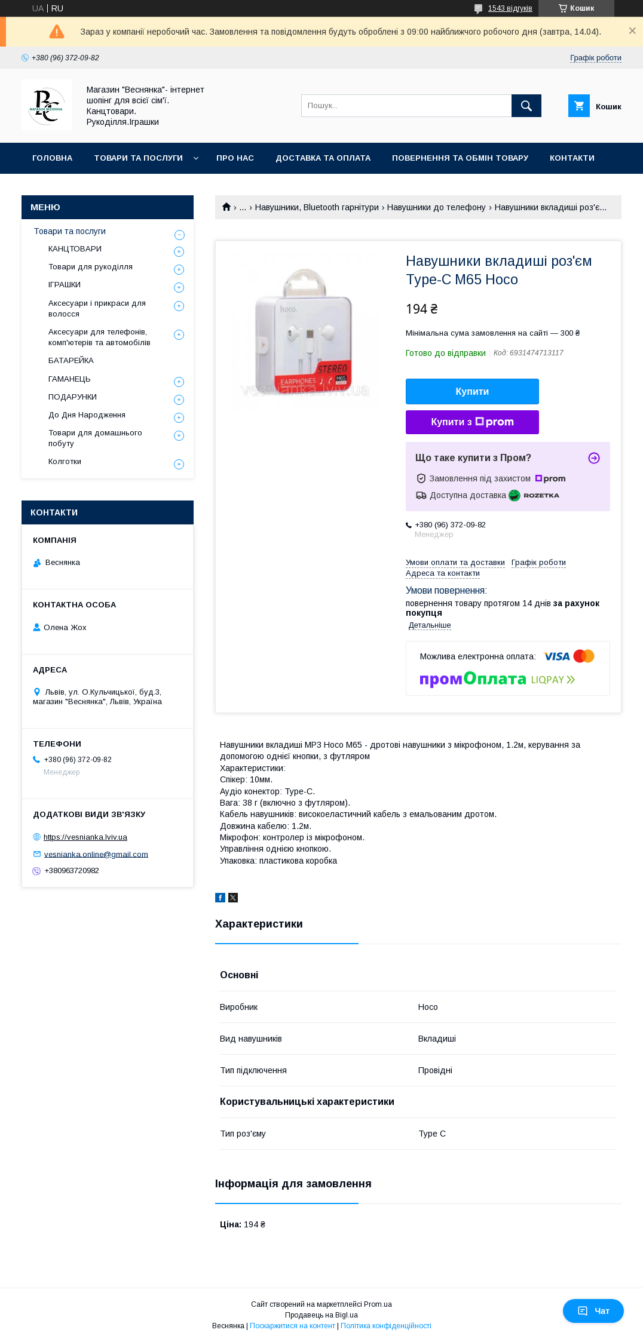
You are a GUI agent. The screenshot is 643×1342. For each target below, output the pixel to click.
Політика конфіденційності (386, 1326)
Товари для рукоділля (90, 266)
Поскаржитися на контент (292, 1326)
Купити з (472, 422)
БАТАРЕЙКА (71, 360)
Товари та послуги (138, 157)
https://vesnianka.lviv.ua (85, 837)
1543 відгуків (510, 8)
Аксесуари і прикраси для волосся (97, 308)
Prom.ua (378, 1304)
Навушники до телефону (436, 207)
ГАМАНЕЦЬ (69, 378)
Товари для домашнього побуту (95, 438)
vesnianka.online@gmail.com (96, 853)
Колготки (64, 461)
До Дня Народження (86, 414)
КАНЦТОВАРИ (75, 248)
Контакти (572, 157)
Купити (472, 391)
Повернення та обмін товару (460, 157)
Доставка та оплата (323, 157)
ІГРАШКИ (64, 284)
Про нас (235, 157)
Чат (593, 1311)
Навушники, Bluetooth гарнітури (317, 207)
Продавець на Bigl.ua (321, 1315)
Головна (52, 157)
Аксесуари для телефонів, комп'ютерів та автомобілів (99, 337)
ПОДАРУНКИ (72, 396)
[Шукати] (526, 105)
